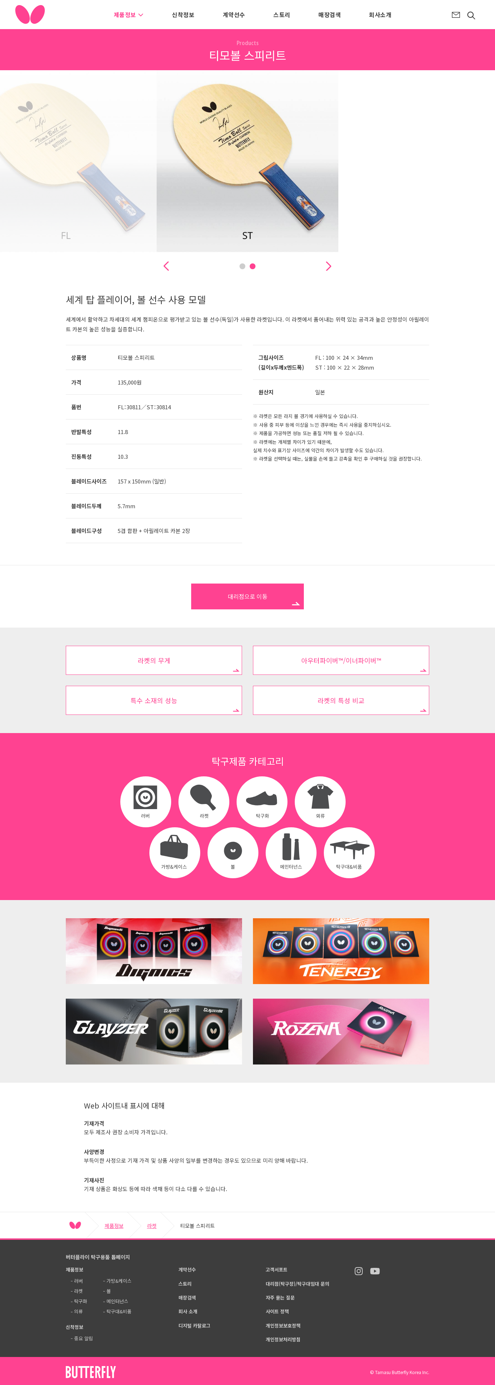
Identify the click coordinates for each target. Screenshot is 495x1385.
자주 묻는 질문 (280, 1297)
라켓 (152, 1225)
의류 (78, 1311)
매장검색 (329, 14)
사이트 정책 (277, 1311)
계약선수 (234, 14)
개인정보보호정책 (283, 1325)
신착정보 (183, 14)
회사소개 (380, 14)
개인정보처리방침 (283, 1339)
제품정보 (129, 14)
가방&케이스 (119, 1280)
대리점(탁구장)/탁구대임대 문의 (297, 1283)
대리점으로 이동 (247, 596)
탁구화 (80, 1301)
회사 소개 (187, 1311)
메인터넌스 (117, 1301)
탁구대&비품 (119, 1311)
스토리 (281, 14)
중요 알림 (83, 1338)
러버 (78, 1280)
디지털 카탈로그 (194, 1325)
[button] (166, 266)
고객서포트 (276, 1269)
